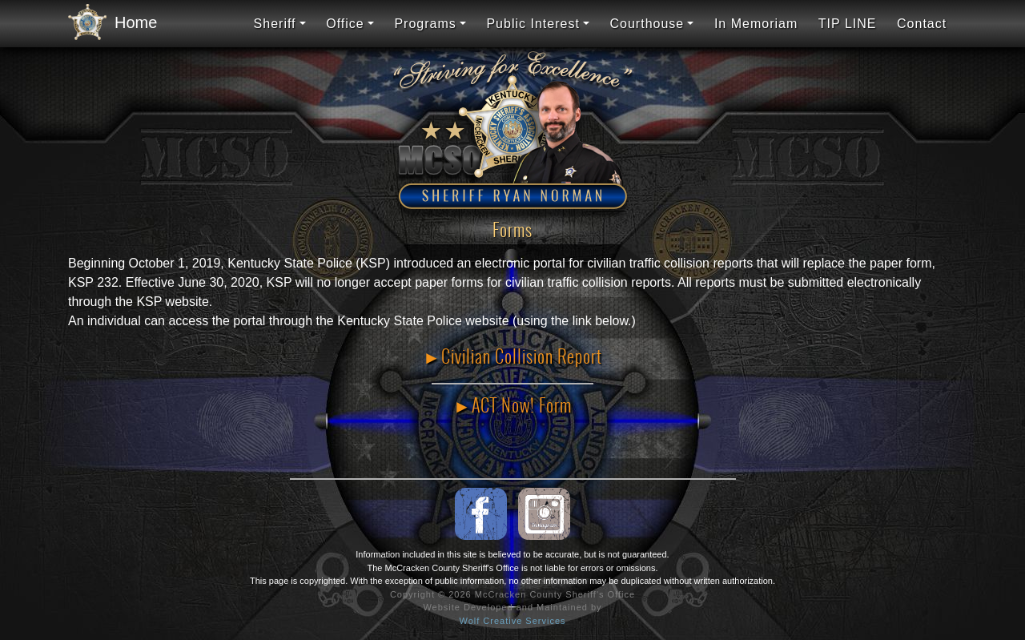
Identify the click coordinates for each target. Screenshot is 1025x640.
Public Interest (532, 23)
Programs (425, 23)
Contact (922, 23)
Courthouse (647, 23)
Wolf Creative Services (512, 621)
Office (345, 23)
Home (108, 23)
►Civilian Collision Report (512, 356)
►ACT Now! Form (512, 405)
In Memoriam (756, 23)
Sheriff (275, 23)
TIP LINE (847, 23)
